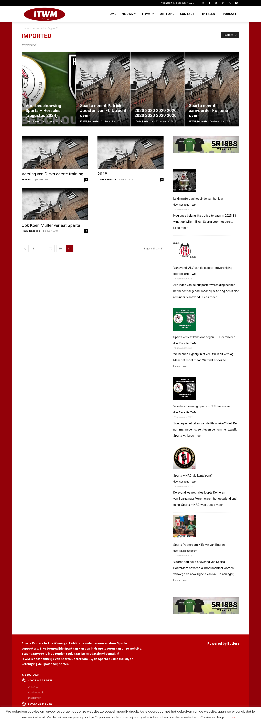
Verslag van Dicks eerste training (52, 174)
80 (60, 248)
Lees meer (180, 228)
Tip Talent (208, 14)
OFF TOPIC (167, 14)
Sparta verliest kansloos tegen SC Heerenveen (204, 337)
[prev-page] (25, 248)
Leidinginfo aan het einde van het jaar (198, 198)
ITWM (148, 14)
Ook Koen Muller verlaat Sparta (51, 225)
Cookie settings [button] (212, 717)
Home (111, 14)
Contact (187, 14)
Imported (38, 28)
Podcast (230, 14)
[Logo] (44, 14)
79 (50, 248)
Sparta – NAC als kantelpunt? (193, 475)
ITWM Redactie (35, 121)
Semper (26, 179)
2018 (102, 174)
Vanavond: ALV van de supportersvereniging (202, 268)
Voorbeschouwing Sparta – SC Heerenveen (202, 406)
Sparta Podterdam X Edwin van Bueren (199, 545)
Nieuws (129, 14)
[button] (203, 2)
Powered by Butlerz (223, 643)
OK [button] (233, 717)
